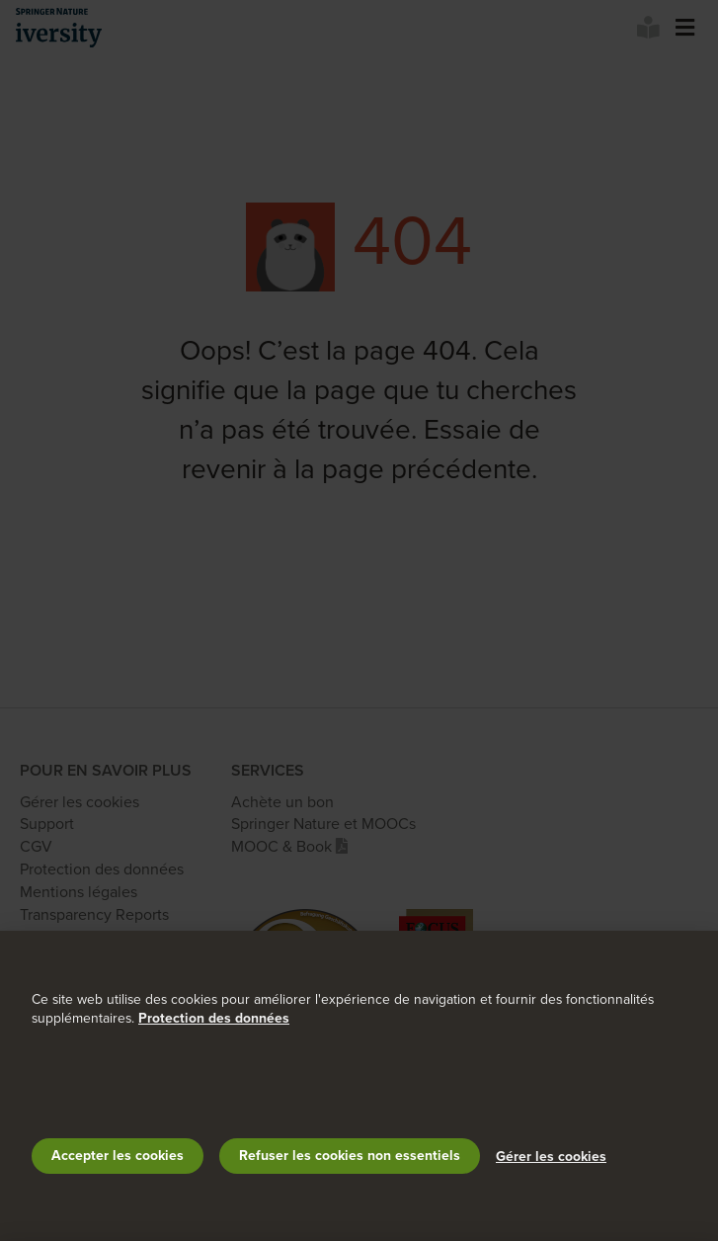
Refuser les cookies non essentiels (349, 1155)
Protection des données (213, 1018)
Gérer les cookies (551, 1156)
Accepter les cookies (117, 1155)
